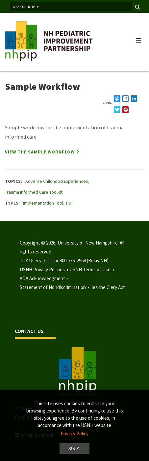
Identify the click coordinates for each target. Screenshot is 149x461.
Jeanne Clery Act (107, 287)
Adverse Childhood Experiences (56, 181)
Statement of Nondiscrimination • (55, 287)
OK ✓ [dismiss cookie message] (74, 448)
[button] (138, 39)
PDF (70, 203)
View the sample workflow (40, 152)
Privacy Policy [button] (74, 433)
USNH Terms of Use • (92, 269)
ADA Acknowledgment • (45, 278)
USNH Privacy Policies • (44, 269)
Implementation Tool (43, 203)
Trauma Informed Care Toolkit (33, 192)
